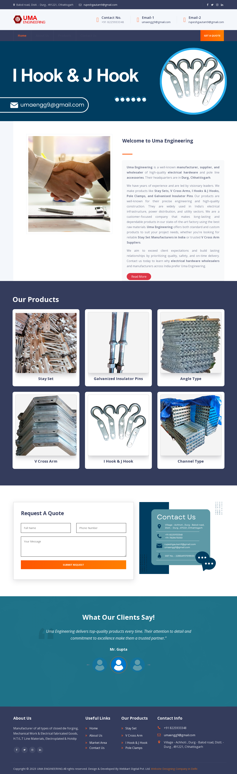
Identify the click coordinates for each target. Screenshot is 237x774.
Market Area (98, 743)
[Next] (2, 81)
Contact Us (88, 36)
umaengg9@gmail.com (156, 22)
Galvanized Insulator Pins (118, 378)
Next (88, 665)
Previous (149, 665)
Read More (138, 277)
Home (22, 36)
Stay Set (46, 378)
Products (64, 36)
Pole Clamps (133, 748)
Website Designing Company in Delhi (174, 768)
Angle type (190, 378)
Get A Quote (212, 35)
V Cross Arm (46, 461)
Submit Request (73, 564)
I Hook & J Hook (118, 461)
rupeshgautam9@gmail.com (100, 4)
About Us (42, 36)
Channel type (191, 461)
